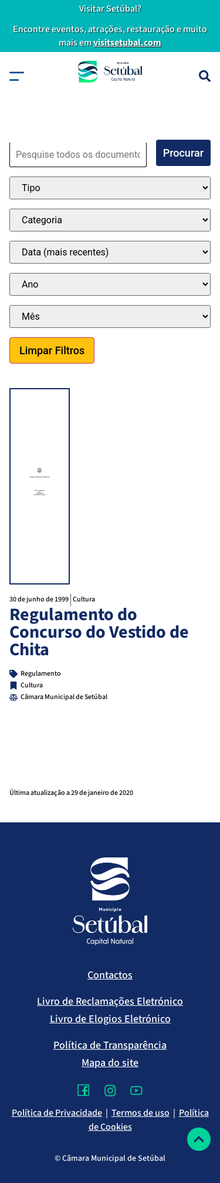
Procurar (183, 153)
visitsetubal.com (127, 42)
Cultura (84, 599)
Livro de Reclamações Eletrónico (110, 1001)
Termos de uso (140, 1112)
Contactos (110, 975)
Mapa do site (110, 1063)
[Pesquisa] (205, 76)
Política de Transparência (110, 1045)
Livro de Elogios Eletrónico (110, 1019)
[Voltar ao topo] (199, 1139)
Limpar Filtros (51, 350)
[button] (16, 76)
